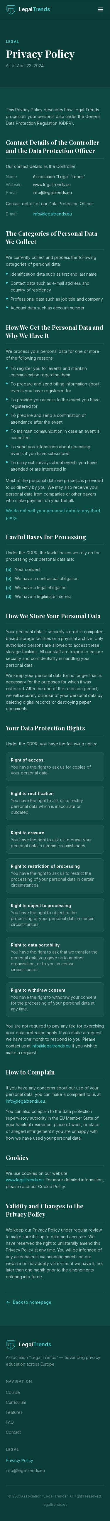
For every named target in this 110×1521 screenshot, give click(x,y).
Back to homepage (28, 1302)
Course (13, 1392)
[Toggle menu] (100, 9)
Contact (13, 1432)
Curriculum (16, 1402)
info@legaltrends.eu (52, 213)
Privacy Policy (19, 1460)
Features (14, 1412)
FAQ (10, 1422)
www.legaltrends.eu (25, 1179)
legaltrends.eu (55, 1504)
